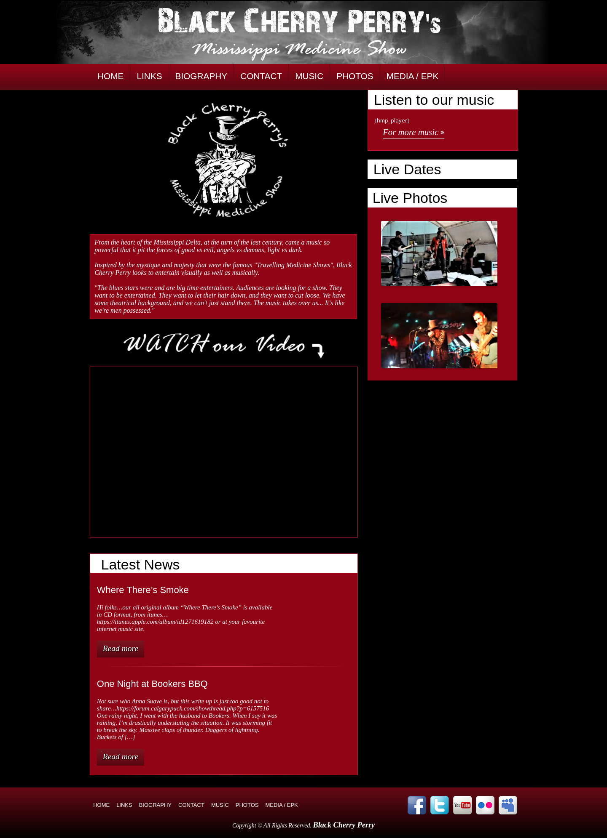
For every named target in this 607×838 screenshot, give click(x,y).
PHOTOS (354, 76)
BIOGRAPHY (201, 76)
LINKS (149, 76)
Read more (120, 648)
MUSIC (309, 76)
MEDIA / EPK (413, 76)
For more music (410, 132)
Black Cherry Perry (344, 825)
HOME (110, 76)
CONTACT (261, 76)
